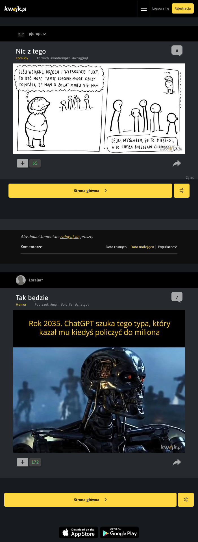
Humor (21, 305)
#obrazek (42, 305)
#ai (71, 305)
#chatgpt (82, 305)
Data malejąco (142, 247)
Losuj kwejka (184, 193)
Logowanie (160, 8)
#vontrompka (61, 58)
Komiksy (22, 58)
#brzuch (43, 58)
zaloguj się (69, 236)
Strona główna (90, 190)
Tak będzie (32, 297)
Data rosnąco (116, 247)
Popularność (167, 247)
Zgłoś (190, 177)
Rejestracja (183, 8)
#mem (54, 305)
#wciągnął (80, 58)
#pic (64, 305)
